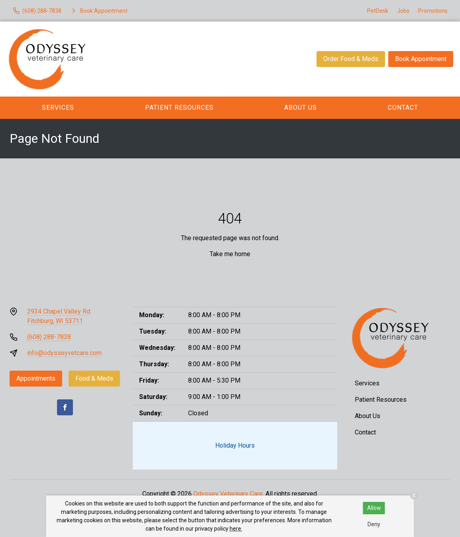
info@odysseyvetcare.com (64, 353)
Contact (403, 107)
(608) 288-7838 (49, 337)
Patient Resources (179, 107)
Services (58, 107)
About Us (300, 107)
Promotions (433, 11)
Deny (374, 524)
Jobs (403, 11)
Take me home (230, 254)
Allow (374, 508)
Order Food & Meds (350, 59)
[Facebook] (65, 407)
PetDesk (377, 11)
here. (236, 528)
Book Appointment (420, 59)
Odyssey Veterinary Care (228, 494)
